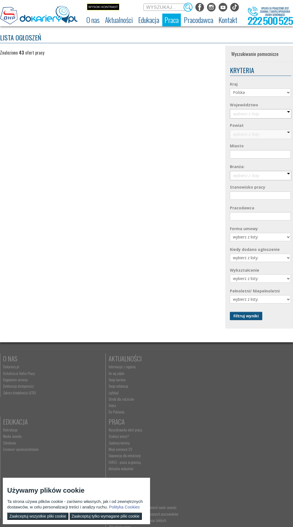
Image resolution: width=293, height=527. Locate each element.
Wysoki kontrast (103, 7)
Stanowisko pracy (247, 187)
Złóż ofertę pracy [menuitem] (86, 471)
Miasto (237, 145)
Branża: (237, 166)
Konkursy (231, 430)
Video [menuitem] (78, 405)
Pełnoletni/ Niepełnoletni (255, 291)
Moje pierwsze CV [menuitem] (230, 386)
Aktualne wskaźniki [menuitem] (230, 405)
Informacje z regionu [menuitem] (88, 366)
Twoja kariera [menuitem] (83, 379)
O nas (10, 358)
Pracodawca (242, 207)
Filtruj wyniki (246, 315)
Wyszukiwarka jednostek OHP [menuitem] (165, 438)
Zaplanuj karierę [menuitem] (228, 379)
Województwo (244, 104)
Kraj (234, 84)
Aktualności (91, 358)
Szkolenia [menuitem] (152, 379)
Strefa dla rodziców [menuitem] (87, 399)
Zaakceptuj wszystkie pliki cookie (37, 516)
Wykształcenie (244, 270)
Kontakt (157, 430)
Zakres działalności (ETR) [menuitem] (19, 392)
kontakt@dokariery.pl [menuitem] (161, 444)
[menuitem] (93, 20)
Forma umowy (244, 228)
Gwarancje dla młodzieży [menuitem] (234, 392)
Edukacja (158, 358)
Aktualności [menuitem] (82, 438)
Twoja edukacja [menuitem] (84, 386)
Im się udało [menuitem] (83, 373)
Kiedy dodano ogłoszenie (255, 249)
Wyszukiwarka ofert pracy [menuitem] (235, 366)
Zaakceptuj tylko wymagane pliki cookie (106, 516)
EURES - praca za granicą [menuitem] (234, 399)
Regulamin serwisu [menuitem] (15, 379)
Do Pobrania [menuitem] (83, 412)
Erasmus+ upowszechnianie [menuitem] (164, 386)
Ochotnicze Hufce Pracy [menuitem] (19, 373)
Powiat (237, 125)
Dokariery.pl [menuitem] (11, 366)
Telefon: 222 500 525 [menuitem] (161, 451)
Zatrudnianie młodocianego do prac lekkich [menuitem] (103, 465)
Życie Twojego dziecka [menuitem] (17, 451)
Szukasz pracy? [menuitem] (228, 373)
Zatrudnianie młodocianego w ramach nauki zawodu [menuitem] (103, 446)
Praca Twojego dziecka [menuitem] (17, 444)
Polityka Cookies (124, 507)
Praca (226, 358)
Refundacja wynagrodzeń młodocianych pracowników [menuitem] (100, 456)
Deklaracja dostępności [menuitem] (18, 386)
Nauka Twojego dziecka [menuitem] (18, 438)
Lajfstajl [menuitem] (80, 392)
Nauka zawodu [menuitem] (155, 373)
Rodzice (13, 430)
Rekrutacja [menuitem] (153, 366)
